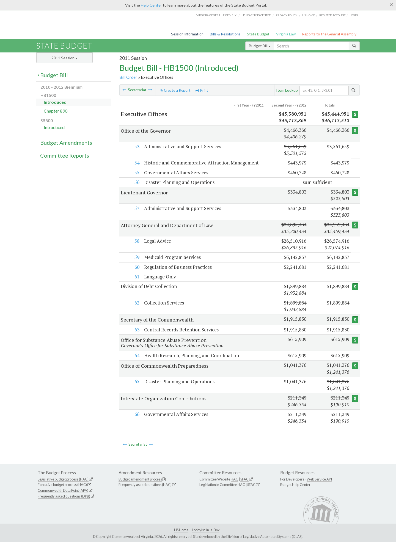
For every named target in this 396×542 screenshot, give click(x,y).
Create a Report (175, 90)
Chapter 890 (55, 110)
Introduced (55, 102)
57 (136, 208)
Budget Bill (260, 45)
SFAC (244, 479)
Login (354, 15)
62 (136, 303)
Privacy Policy (286, 15)
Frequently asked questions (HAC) (145, 484)
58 (136, 241)
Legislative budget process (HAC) (63, 479)
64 (136, 355)
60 (136, 267)
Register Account (332, 15)
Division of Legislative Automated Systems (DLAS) (264, 536)
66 (136, 414)
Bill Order (128, 77)
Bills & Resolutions (225, 34)
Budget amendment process (140, 479)
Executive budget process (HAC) (62, 484)
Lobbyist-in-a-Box (205, 530)
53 (136, 146)
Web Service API (319, 479)
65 (136, 381)
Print (202, 90)
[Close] (391, 4)
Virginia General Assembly (216, 15)
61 (136, 276)
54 (136, 163)
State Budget (258, 34)
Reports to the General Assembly (329, 34)
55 (136, 172)
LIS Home (181, 530)
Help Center (151, 5)
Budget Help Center (295, 484)
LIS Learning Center (256, 15)
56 (136, 182)
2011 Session (64, 57)
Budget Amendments (66, 142)
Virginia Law (286, 34)
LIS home (308, 15)
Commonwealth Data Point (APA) (63, 490)
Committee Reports (64, 155)
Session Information (187, 34)
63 (136, 329)
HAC (234, 479)
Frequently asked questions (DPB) (64, 496)
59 (136, 257)
